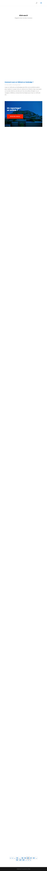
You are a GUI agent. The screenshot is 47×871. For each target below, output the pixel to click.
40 (20, 860)
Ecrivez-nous (15, 116)
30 (17, 860)
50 (23, 860)
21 (31, 858)
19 (25, 858)
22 (34, 858)
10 (17, 858)
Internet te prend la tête (23, 869)
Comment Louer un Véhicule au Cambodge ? (19, 82)
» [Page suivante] (28, 860)
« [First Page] (10, 858)
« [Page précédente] (12, 858)
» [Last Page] (30, 860)
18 (22, 858)
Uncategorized (16, 85)
